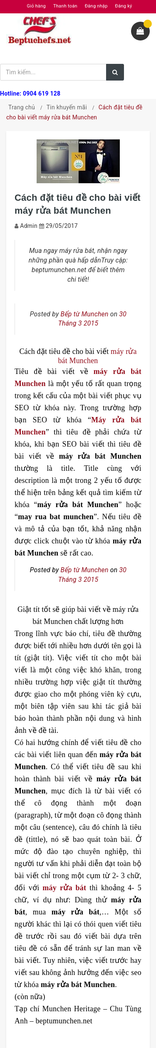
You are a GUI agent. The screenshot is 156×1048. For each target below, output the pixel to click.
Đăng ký (123, 6)
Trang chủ (21, 107)
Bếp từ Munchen (85, 314)
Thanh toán (65, 6)
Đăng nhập (96, 6)
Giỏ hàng (36, 6)
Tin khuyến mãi (67, 107)
